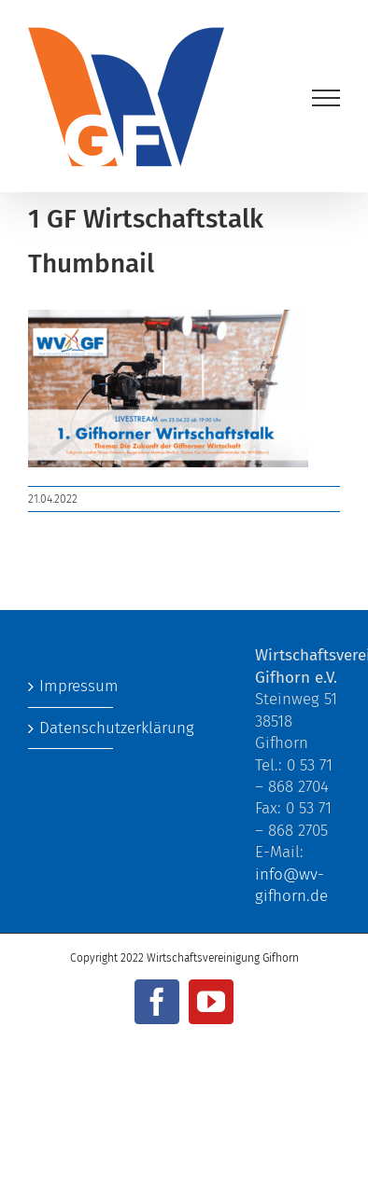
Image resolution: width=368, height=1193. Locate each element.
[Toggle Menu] (326, 98)
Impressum (71, 686)
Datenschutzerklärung (71, 728)
